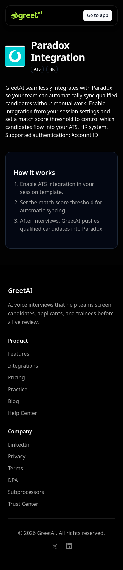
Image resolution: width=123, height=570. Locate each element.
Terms (15, 468)
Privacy (16, 456)
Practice (17, 389)
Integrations (23, 365)
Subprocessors (26, 492)
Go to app (97, 15)
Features (18, 353)
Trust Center (23, 503)
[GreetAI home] (26, 15)
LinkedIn (18, 444)
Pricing (16, 377)
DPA (13, 480)
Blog (13, 401)
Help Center (22, 413)
